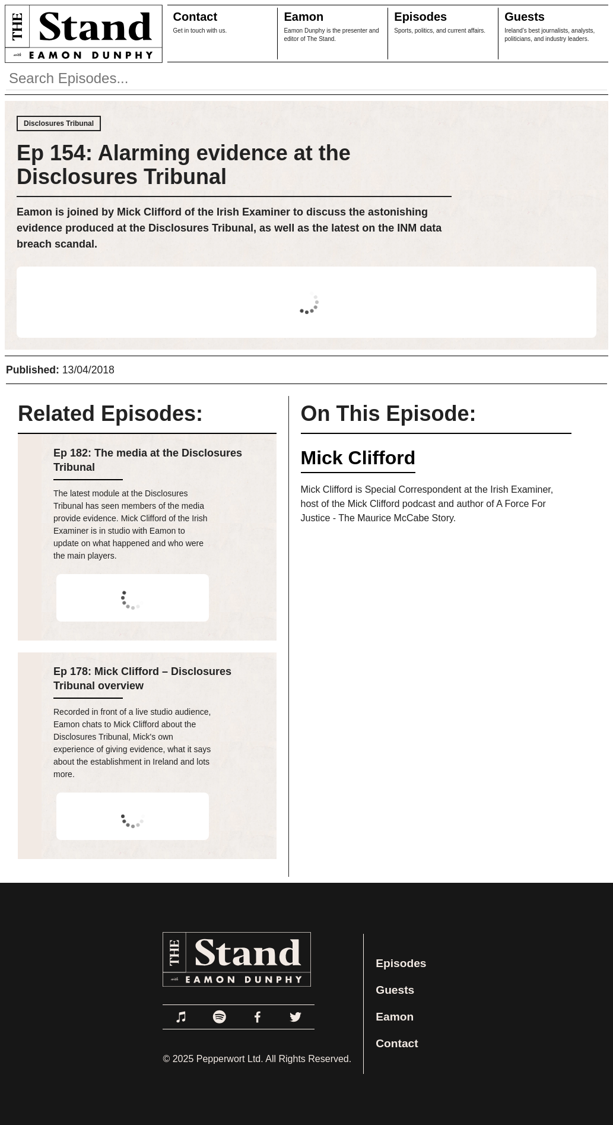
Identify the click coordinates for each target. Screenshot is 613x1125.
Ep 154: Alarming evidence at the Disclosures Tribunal (184, 165)
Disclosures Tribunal (59, 123)
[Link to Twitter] (295, 1017)
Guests (524, 16)
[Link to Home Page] (81, 33)
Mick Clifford (358, 457)
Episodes (420, 16)
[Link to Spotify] (219, 1017)
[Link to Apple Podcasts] (181, 1017)
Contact (195, 16)
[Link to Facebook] (257, 1017)
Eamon (303, 16)
